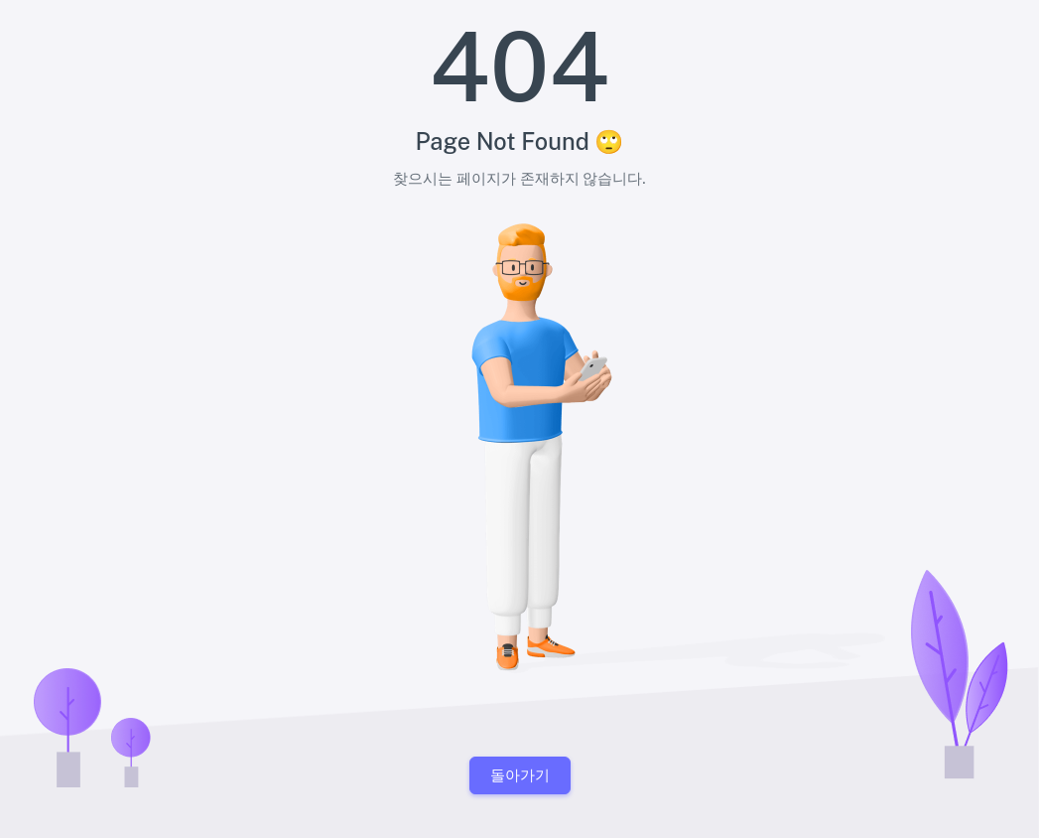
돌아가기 (520, 775)
